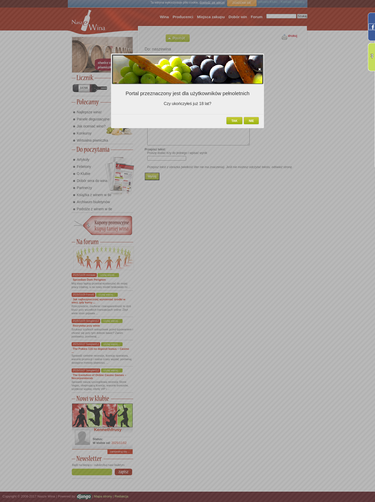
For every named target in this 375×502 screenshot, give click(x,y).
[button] (259, 69)
